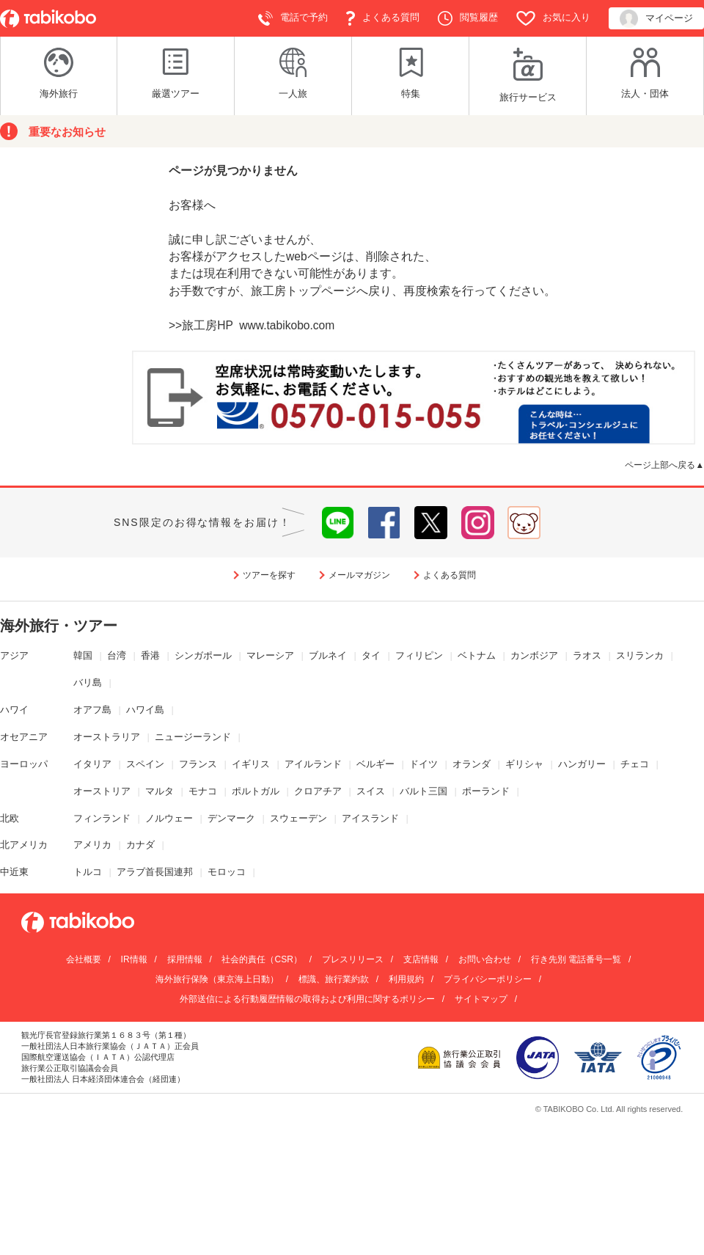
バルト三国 (423, 791)
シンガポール (203, 655)
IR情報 (134, 959)
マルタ (159, 791)
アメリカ (92, 844)
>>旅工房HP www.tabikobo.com (251, 325)
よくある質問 (382, 18)
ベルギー (375, 763)
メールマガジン (359, 575)
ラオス (587, 655)
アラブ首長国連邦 (155, 871)
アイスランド (370, 818)
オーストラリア (106, 736)
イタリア (92, 763)
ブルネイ (328, 655)
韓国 (82, 655)
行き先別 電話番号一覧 (576, 959)
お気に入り (553, 18)
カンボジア (534, 655)
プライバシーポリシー (488, 979)
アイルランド (313, 763)
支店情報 (421, 959)
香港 (150, 655)
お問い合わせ (484, 959)
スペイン (145, 763)
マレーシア (270, 655)
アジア (14, 655)
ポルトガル (255, 791)
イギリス (251, 763)
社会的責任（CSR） (261, 959)
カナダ (140, 844)
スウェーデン (298, 818)
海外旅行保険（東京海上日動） (217, 979)
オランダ (471, 763)
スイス (370, 791)
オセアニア (24, 736)
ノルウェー (169, 818)
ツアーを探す (269, 575)
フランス (198, 763)
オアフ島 (92, 709)
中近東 (14, 871)
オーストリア (102, 791)
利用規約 (406, 979)
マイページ (656, 19)
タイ (371, 655)
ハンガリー (582, 763)
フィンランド (102, 818)
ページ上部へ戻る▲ (664, 464)
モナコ (202, 791)
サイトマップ (481, 999)
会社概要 (83, 959)
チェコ (634, 763)
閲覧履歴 (468, 18)
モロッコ (227, 871)
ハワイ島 (145, 709)
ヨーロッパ (24, 763)
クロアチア (318, 791)
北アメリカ (24, 844)
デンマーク (231, 818)
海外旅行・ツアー (58, 626)
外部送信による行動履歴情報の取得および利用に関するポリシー (307, 999)
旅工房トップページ (303, 291)
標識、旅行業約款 (333, 979)
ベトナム (477, 655)
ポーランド (486, 791)
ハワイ (14, 709)
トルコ (87, 871)
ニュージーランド (193, 736)
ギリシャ (524, 763)
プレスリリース (353, 959)
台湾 (116, 655)
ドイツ (423, 763)
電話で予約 (293, 18)
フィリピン (419, 655)
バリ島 (87, 682)
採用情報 (184, 959)
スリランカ (640, 655)
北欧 (9, 818)
